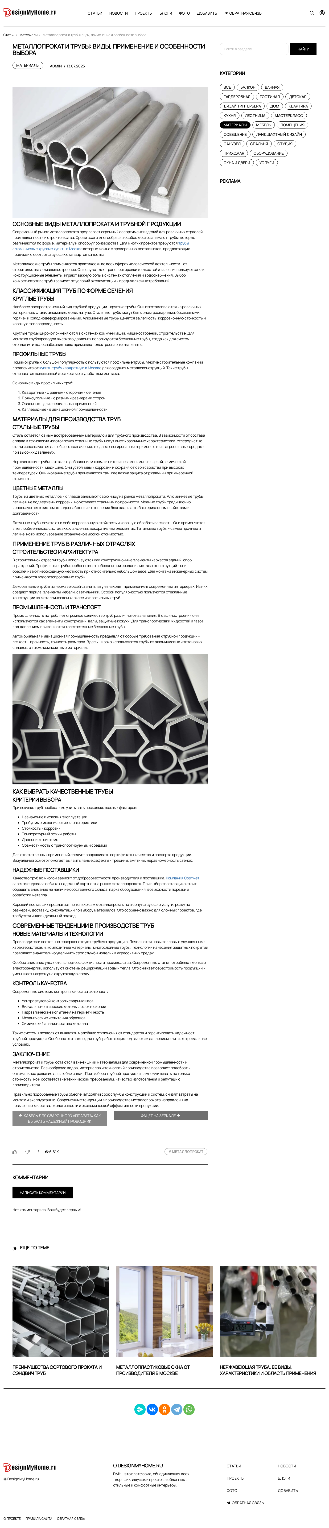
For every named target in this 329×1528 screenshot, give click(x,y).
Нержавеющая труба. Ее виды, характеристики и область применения (268, 1370)
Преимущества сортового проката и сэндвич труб (57, 1370)
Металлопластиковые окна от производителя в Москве (153, 1370)
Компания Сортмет (182, 878)
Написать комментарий (43, 1192)
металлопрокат (187, 1151)
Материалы (27, 65)
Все (227, 87)
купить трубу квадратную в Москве (70, 367)
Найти (303, 49)
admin (56, 66)
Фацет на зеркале (160, 1115)
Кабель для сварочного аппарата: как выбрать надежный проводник (60, 1118)
